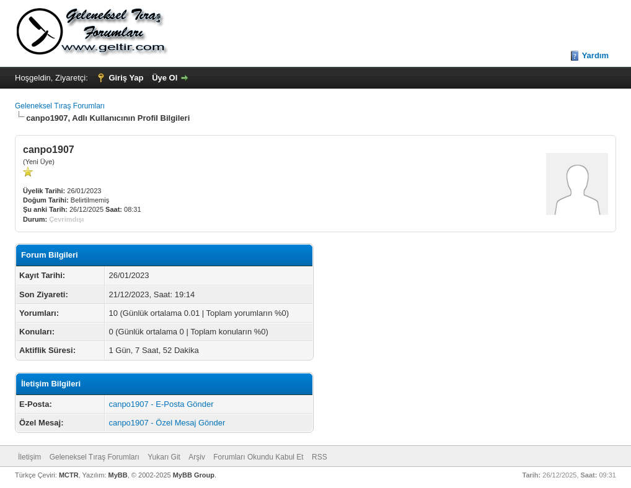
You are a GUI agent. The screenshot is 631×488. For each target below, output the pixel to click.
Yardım (595, 55)
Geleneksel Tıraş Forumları (60, 106)
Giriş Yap (125, 77)
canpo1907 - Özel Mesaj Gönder (166, 422)
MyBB (118, 475)
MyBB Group (193, 475)
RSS (319, 457)
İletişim (29, 457)
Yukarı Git (164, 457)
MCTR (69, 475)
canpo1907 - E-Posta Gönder (160, 404)
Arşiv (196, 457)
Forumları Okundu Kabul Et (258, 457)
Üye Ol (164, 77)
